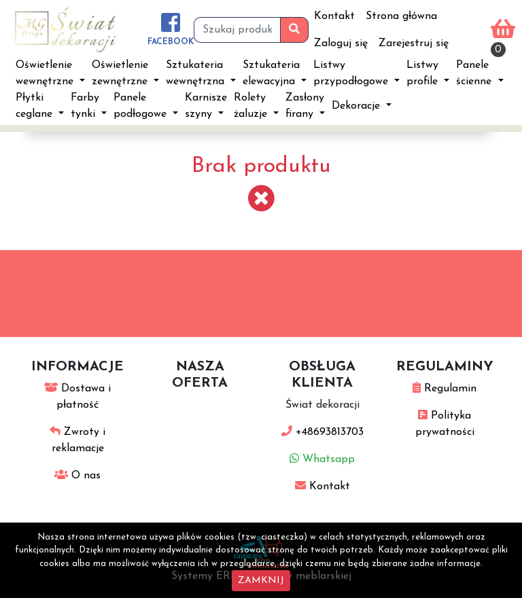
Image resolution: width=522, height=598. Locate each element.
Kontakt (334, 16)
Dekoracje (357, 106)
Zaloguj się (341, 43)
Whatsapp (322, 459)
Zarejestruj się (414, 43)
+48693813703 (322, 432)
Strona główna (401, 16)
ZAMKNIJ (261, 581)
